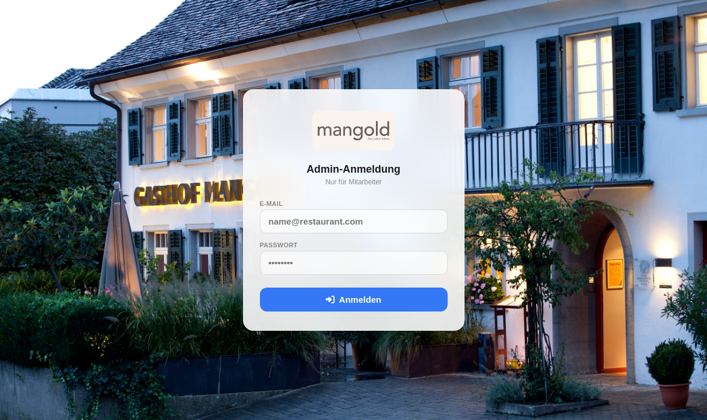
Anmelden (353, 299)
